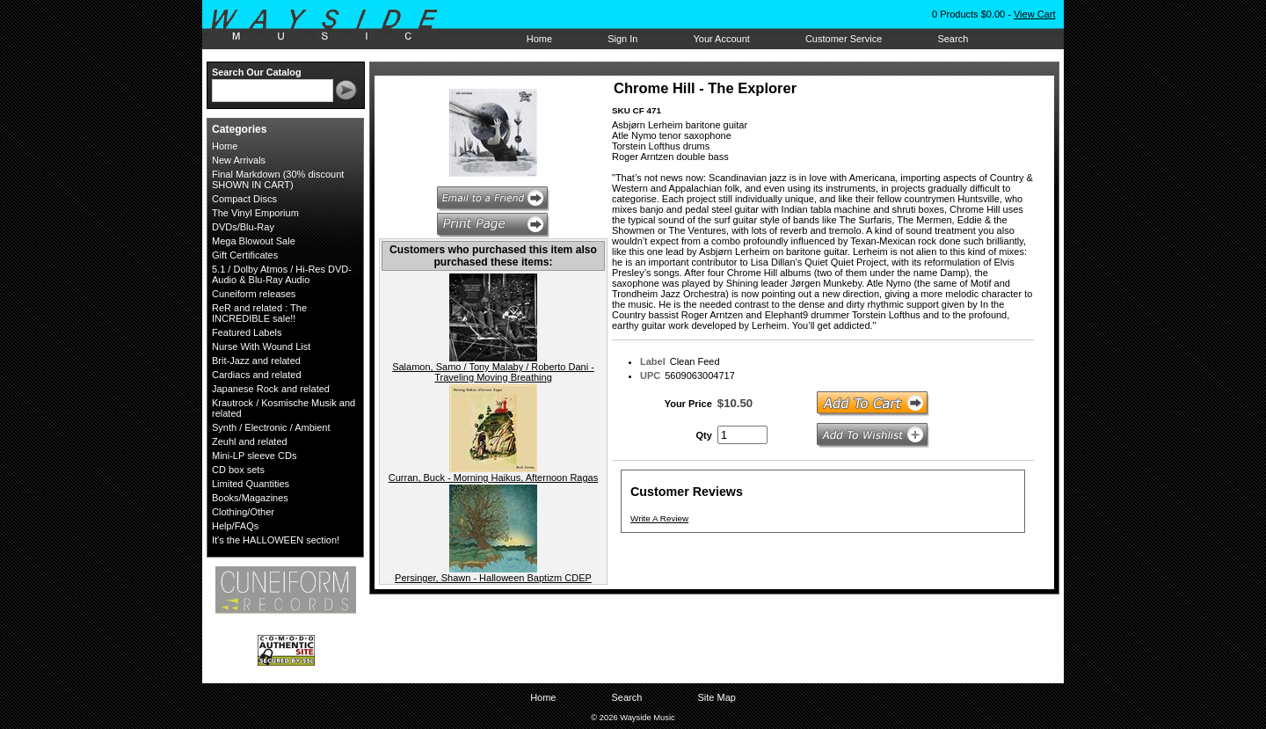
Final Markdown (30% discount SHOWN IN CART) (278, 179)
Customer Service (843, 38)
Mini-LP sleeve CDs (254, 455)
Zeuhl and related (249, 441)
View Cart (1034, 14)
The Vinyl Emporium (255, 213)
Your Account (721, 38)
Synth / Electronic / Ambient (271, 427)
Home (539, 38)
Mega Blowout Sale (253, 241)
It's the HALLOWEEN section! (275, 540)
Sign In (622, 38)
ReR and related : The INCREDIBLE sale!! (259, 313)
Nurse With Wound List (261, 346)
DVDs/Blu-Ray (243, 227)
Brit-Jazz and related (256, 360)
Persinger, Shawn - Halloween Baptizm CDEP (493, 577)
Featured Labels (247, 332)
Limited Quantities (250, 483)
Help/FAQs (235, 526)
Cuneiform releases (253, 293)
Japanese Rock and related (271, 388)
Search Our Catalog (257, 72)
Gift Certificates (245, 255)
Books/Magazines (250, 497)
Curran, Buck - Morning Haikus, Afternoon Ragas (493, 477)
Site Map (716, 697)
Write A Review (659, 518)
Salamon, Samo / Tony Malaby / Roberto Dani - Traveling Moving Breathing (493, 372)
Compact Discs (244, 198)
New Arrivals (239, 160)
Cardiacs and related (257, 374)
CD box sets (238, 469)
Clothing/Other (243, 512)
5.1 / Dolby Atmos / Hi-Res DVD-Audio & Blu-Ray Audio (282, 274)
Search (952, 38)
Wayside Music (333, 25)
